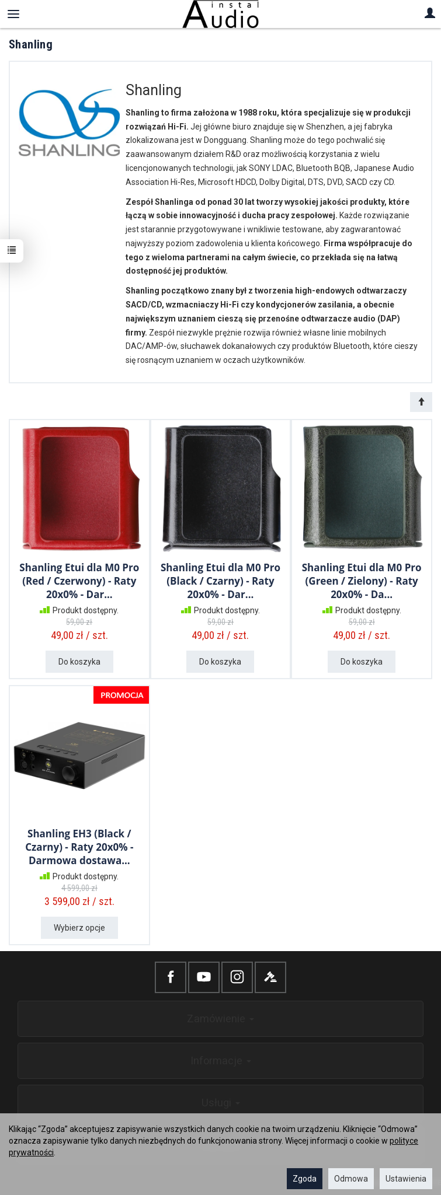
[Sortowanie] (421, 402)
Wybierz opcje (79, 927)
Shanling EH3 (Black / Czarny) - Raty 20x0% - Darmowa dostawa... (79, 847)
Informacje (220, 1060)
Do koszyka (79, 661)
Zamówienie (220, 1018)
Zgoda (305, 1178)
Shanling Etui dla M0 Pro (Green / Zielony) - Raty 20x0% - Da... (362, 581)
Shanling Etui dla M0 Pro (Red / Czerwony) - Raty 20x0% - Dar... (79, 581)
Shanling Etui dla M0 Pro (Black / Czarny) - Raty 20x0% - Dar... (220, 581)
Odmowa (351, 1178)
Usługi (221, 1102)
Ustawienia (406, 1178)
